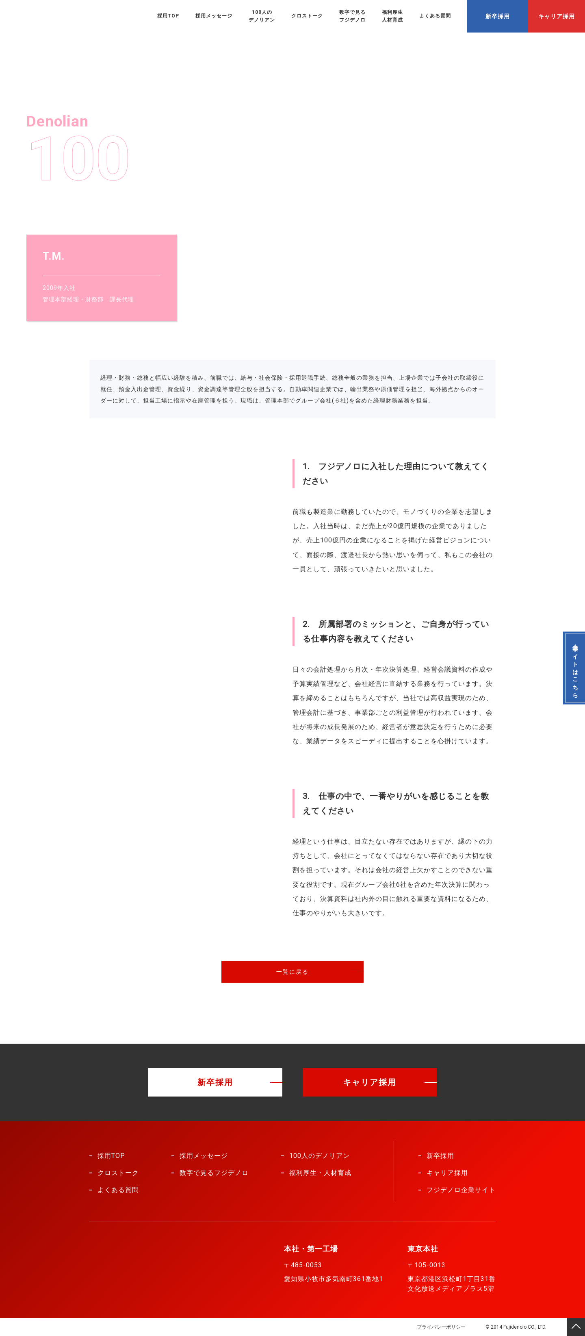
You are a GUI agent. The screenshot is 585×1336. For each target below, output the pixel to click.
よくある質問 (435, 16)
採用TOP (168, 16)
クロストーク (307, 16)
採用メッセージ (213, 16)
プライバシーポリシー (441, 1327)
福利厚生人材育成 (392, 16)
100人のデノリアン (262, 16)
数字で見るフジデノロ (352, 16)
